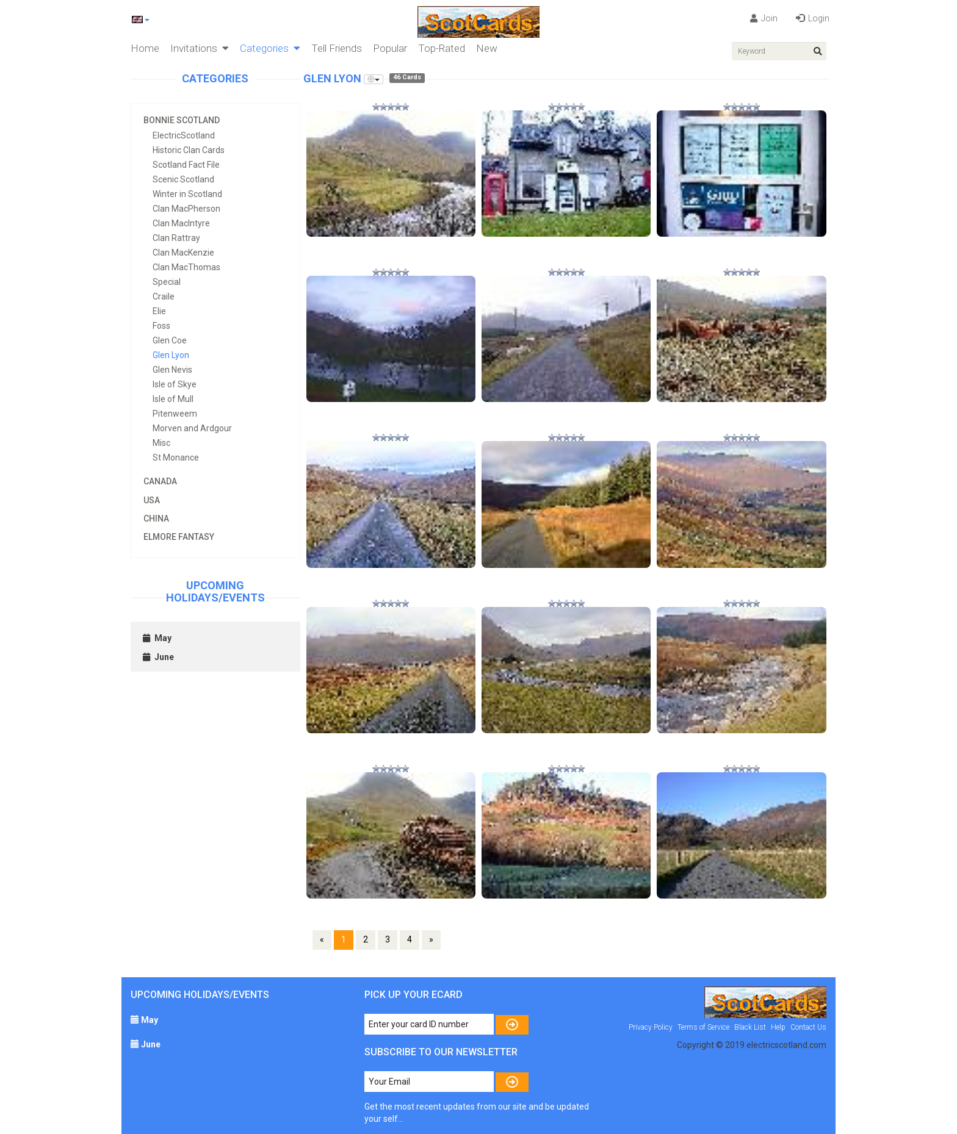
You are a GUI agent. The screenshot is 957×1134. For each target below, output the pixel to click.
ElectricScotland (184, 135)
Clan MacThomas (186, 267)
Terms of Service (703, 1027)
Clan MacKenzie (183, 252)
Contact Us (808, 1027)
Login (812, 18)
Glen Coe (170, 340)
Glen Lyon (171, 355)
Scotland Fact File (186, 165)
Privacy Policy (651, 1027)
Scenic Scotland (183, 179)
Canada (160, 481)
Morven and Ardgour (192, 428)
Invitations (199, 48)
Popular (390, 48)
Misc (161, 443)
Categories (270, 48)
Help (778, 1027)
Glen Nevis (172, 370)
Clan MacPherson (186, 209)
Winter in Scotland (187, 194)
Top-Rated (441, 48)
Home (145, 48)
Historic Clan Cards (189, 150)
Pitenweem (175, 413)
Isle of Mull (173, 399)
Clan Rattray (176, 238)
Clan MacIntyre (181, 223)
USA (151, 500)
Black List (750, 1027)
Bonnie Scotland (181, 120)
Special (167, 282)
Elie (159, 311)
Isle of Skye (175, 384)
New (486, 48)
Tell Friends (336, 48)
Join (764, 18)
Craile (164, 296)
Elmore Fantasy (178, 537)
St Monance (176, 457)
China (156, 518)
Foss (161, 326)
